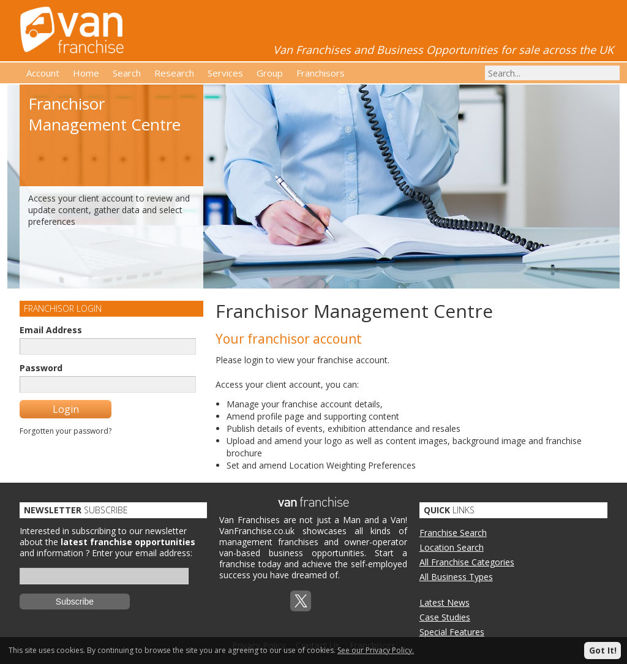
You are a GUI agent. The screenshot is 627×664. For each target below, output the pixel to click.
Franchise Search (453, 532)
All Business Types (456, 577)
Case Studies (444, 617)
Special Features (451, 632)
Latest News (444, 602)
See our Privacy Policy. (375, 650)
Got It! (603, 650)
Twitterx (300, 600)
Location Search (451, 547)
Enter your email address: (142, 553)
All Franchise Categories (466, 562)
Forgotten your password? (65, 431)
